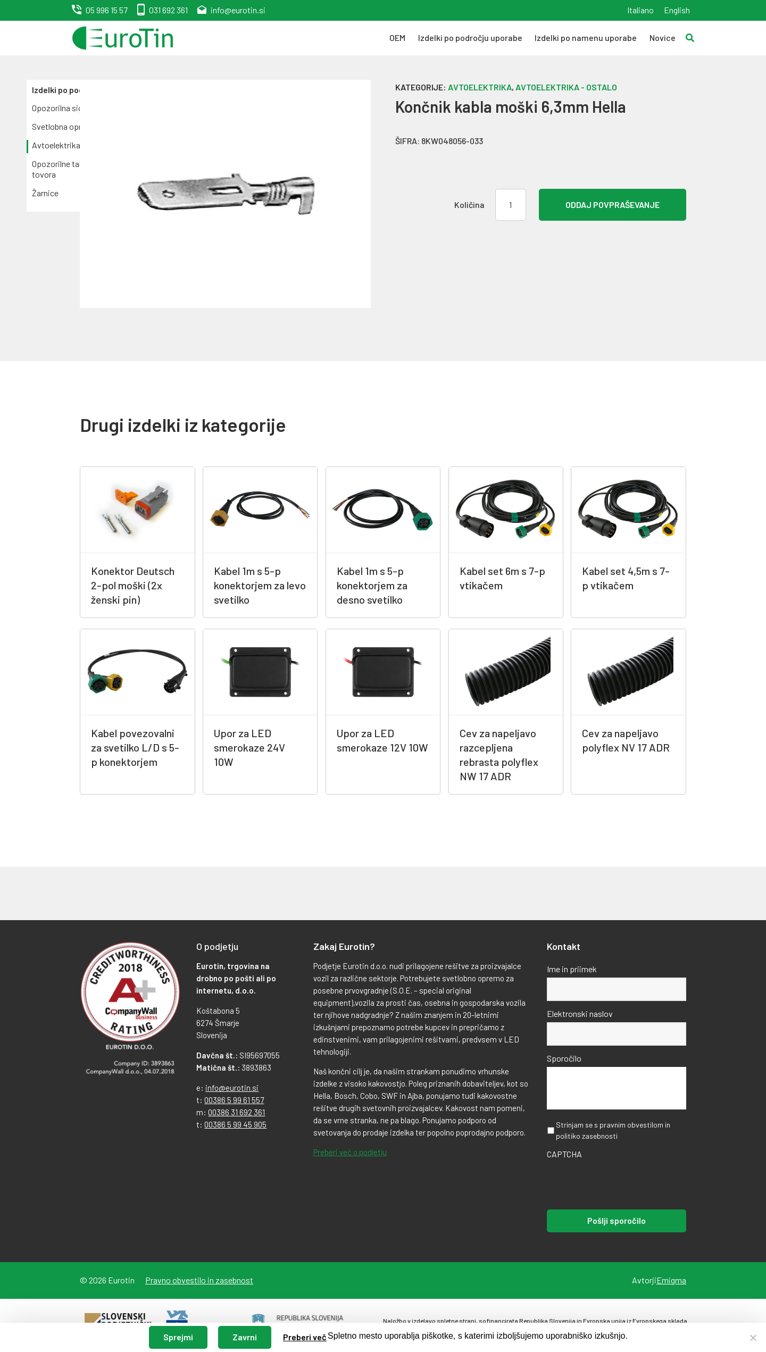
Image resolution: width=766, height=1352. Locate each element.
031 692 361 (168, 10)
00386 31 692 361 (236, 1112)
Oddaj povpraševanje (612, 204)
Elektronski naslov (580, 1013)
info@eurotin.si (238, 10)
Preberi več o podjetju (350, 1152)
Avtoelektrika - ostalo (566, 87)
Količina (469, 204)
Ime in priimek (572, 969)
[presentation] (628, 1183)
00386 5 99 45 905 (235, 1124)
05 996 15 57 (107, 10)
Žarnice (45, 193)
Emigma (671, 1280)
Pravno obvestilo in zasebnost (199, 1280)
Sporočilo (564, 1058)
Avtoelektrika (56, 145)
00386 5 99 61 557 (234, 1100)
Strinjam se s (613, 1130)
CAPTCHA (564, 1154)
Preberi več (305, 1337)
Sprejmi (178, 1337)
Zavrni (244, 1337)
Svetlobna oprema (64, 126)
